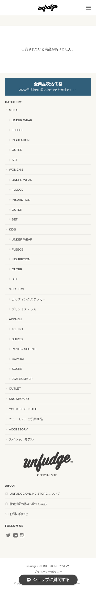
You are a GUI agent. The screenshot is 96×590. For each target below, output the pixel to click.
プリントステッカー (25, 309)
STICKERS (16, 289)
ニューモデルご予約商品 (26, 419)
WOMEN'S (16, 169)
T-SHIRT (17, 329)
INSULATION (20, 140)
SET (15, 159)
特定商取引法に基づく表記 (28, 503)
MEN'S (13, 110)
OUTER (17, 149)
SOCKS (17, 368)
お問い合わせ (19, 513)
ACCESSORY (18, 429)
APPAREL (16, 319)
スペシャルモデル (21, 439)
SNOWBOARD (19, 398)
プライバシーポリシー (48, 571)
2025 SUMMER (22, 378)
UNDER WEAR (22, 120)
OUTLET (15, 388)
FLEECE (17, 130)
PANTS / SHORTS (24, 349)
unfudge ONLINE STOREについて (35, 493)
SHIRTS (17, 339)
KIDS (12, 229)
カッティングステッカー (29, 299)
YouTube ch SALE (23, 409)
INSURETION (21, 199)
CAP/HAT (18, 359)
